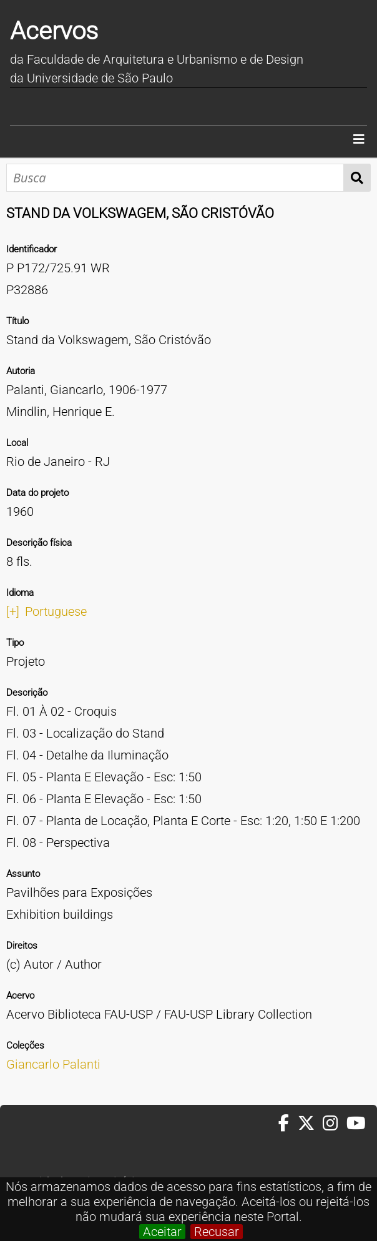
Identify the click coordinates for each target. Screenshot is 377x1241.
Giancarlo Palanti (53, 1064)
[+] (12, 611)
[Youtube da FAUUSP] (357, 1124)
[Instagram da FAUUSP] (334, 1124)
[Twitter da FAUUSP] (310, 1124)
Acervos (54, 31)
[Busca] (175, 178)
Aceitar (162, 1231)
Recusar (216, 1231)
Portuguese (56, 611)
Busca (357, 178)
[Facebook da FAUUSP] (287, 1124)
